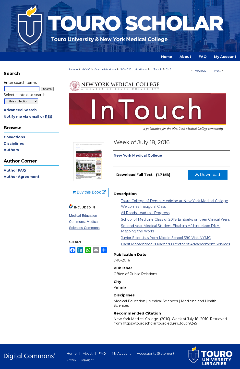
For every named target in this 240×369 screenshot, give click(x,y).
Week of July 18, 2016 (141, 142)
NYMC (86, 69)
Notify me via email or (28, 116)
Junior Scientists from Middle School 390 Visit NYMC (166, 238)
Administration (105, 69)
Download (207, 174)
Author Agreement (21, 176)
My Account (121, 353)
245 (168, 69)
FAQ (102, 353)
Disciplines (14, 143)
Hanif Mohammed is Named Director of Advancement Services (175, 244)
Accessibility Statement (155, 353)
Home (73, 69)
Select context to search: (25, 95)
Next (217, 70)
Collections (14, 137)
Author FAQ (15, 170)
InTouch (156, 69)
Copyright (87, 360)
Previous (200, 70)
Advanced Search (20, 110)
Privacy (71, 360)
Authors (11, 150)
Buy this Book (89, 192)
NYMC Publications (133, 69)
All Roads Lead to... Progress (145, 213)
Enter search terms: (20, 82)
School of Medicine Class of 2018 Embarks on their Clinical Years (175, 219)
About (88, 353)
